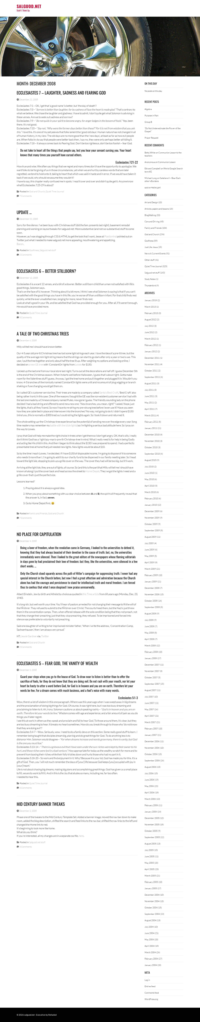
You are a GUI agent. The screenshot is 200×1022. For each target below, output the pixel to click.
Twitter (45, 636)
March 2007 (150, 722)
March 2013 (150, 306)
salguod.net (29, 6)
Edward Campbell (152, 168)
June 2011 (149, 396)
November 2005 (152, 824)
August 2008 (150, 613)
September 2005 (152, 837)
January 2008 (151, 658)
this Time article (90, 594)
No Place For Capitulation (39, 534)
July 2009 (149, 543)
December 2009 (152, 511)
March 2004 (150, 952)
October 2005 (151, 831)
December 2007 (152, 664)
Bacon (20, 243)
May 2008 (149, 632)
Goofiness (34, 250)
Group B (148, 122)
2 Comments (25, 254)
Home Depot (92, 471)
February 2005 (151, 882)
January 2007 (151, 735)
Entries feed (150, 986)
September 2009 (152, 530)
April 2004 (149, 946)
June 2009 (149, 549)
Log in (147, 980)
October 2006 (151, 754)
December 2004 (152, 894)
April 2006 (149, 792)
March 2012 (150, 338)
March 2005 (150, 875)
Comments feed (152, 992)
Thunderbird (150, 285)
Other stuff (149, 260)
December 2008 (152, 588)
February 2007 (151, 728)
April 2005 (149, 869)
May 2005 (149, 863)
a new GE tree (36, 364)
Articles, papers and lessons (157, 208)
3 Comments (25, 317)
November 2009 (152, 517)
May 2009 (149, 556)
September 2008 (152, 607)
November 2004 (152, 901)
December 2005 (152, 818)
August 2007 (150, 690)
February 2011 (151, 421)
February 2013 (151, 313)
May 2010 (149, 479)
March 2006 (150, 799)
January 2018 (151, 300)
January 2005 (151, 888)
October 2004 (151, 907)
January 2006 (151, 811)
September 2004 (152, 914)
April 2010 (149, 485)
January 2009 (151, 581)
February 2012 (151, 345)
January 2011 (151, 428)
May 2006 (149, 786)
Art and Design (151, 202)
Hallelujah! (156, 187)
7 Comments (25, 196)
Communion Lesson (167, 162)
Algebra (148, 109)
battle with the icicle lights (63, 425)
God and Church (37, 191)
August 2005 (150, 843)
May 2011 (149, 402)
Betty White (150, 152)
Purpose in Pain (151, 115)
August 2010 (150, 460)
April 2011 (149, 409)
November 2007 (152, 671)
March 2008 (150, 645)
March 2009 (150, 568)
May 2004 (149, 939)
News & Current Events (155, 253)
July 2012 (149, 326)
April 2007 (149, 715)
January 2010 (151, 505)
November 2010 (152, 441)
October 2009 (151, 524)
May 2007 (149, 709)
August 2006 (150, 767)
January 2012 (151, 351)
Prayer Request (151, 137)
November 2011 (152, 364)
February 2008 (151, 652)
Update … (24, 212)
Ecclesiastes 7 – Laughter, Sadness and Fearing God (61, 92)
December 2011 (152, 358)
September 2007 (152, 684)
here (81, 835)
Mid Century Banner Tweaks (41, 804)
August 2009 (150, 537)
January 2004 (151, 965)
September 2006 (152, 760)
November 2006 (152, 747)
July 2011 (149, 390)
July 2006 (149, 773)
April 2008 (149, 639)
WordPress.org (151, 999)
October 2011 (151, 370)
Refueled (52, 1015)
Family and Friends (38, 513)
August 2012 (150, 319)
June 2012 (149, 332)
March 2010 (150, 492)
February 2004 (151, 958)
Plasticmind (110, 236)
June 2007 (149, 703)
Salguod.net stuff (48, 250)
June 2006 (149, 779)
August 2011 (150, 383)
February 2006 (151, 805)
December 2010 (152, 434)
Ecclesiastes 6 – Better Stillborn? (46, 271)
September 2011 (152, 377)
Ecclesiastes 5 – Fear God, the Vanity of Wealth (57, 663)
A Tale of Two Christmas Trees (43, 333)
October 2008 (151, 600)
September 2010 (152, 453)
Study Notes (150, 279)
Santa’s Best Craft (108, 392)
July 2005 (149, 850)
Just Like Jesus (151, 247)
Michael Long (151, 178)
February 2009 (151, 575)
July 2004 (149, 926)
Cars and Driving (152, 221)
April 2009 (149, 562)
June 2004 (149, 933)
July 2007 (149, 696)
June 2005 (149, 856)
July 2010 (149, 466)
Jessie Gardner (29, 636)
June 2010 (149, 473)
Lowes (78, 364)
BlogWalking (150, 215)
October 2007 (151, 677)
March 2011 (150, 415)
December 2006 (152, 741)
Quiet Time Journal (55, 191)
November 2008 (152, 594)
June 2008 (149, 626)
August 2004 (150, 920)
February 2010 (151, 498)
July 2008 (149, 620)
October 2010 (151, 447)
